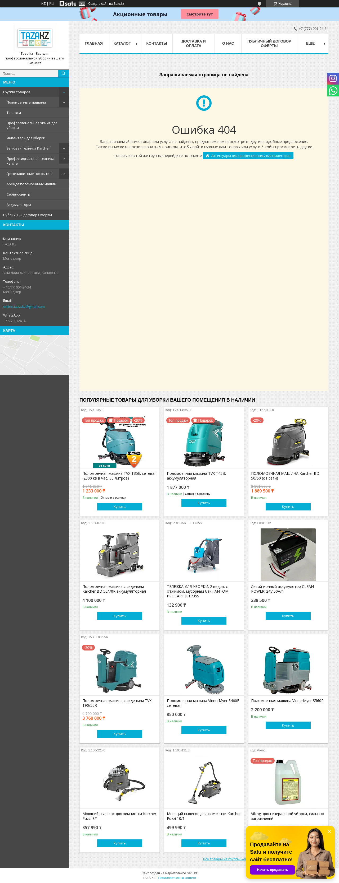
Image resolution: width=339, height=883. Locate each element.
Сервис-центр (18, 194)
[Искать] (63, 73)
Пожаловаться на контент (177, 878)
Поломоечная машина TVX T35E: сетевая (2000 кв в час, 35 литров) (119, 476)
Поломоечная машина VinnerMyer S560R (287, 700)
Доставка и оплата (194, 43)
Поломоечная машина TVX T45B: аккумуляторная (196, 476)
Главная (94, 43)
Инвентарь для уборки (26, 138)
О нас (228, 43)
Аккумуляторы (19, 204)
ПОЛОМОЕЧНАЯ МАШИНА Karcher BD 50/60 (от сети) (285, 476)
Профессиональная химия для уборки (32, 125)
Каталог (122, 43)
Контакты (156, 43)
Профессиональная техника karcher (30, 161)
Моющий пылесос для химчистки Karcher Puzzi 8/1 (119, 816)
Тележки (14, 112)
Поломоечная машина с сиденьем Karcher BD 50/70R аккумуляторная (114, 589)
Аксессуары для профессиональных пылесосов (251, 155)
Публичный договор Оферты (27, 214)
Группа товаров (16, 92)
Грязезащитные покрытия (29, 173)
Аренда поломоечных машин (31, 184)
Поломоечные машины (26, 102)
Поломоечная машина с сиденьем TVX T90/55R (116, 703)
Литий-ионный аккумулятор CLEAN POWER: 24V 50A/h (282, 589)
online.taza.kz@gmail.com (24, 306)
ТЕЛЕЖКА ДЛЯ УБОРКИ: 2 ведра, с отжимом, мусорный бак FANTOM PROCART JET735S (198, 591)
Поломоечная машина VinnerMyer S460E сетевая (203, 703)
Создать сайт (98, 4)
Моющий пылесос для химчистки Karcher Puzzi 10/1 (204, 816)
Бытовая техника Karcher (28, 148)
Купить (120, 506)
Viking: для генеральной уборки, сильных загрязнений (287, 816)
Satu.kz (192, 873)
